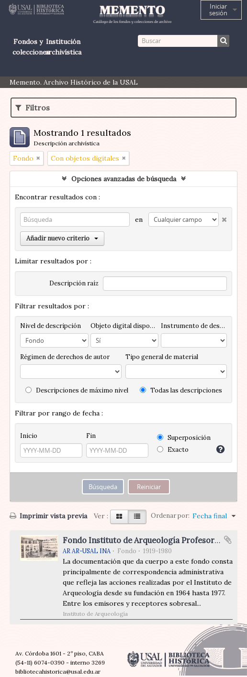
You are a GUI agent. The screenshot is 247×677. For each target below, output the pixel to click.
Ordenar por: (170, 516)
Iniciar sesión (218, 9)
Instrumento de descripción (194, 326)
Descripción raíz (74, 283)
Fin (91, 436)
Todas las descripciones (181, 390)
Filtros (32, 107)
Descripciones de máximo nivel (76, 390)
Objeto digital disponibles (124, 326)
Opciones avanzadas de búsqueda (123, 179)
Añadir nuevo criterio (62, 238)
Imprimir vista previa (48, 516)
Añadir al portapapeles (228, 540)
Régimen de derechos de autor (65, 357)
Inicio (28, 436)
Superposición (184, 438)
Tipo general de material (161, 357)
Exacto (173, 450)
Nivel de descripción (50, 326)
